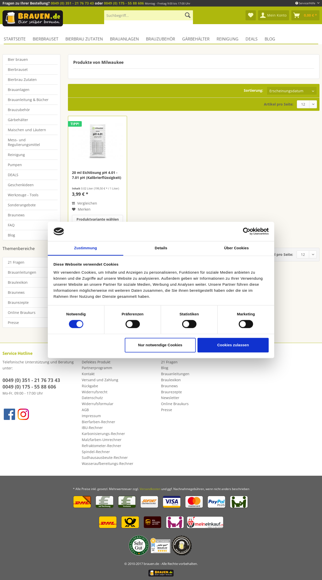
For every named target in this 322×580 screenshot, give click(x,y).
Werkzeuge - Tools (23, 194)
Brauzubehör (19, 109)
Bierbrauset (18, 69)
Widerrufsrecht (94, 392)
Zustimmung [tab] (85, 248)
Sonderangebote (22, 205)
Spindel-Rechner (96, 451)
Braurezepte (18, 302)
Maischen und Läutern (27, 129)
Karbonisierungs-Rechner (103, 433)
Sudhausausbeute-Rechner (105, 457)
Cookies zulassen (233, 345)
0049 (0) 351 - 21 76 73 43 (72, 3)
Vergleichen (84, 203)
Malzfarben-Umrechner (102, 439)
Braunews (16, 215)
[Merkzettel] (251, 15)
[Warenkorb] (305, 15)
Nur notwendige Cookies (160, 345)
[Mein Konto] (273, 15)
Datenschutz (92, 397)
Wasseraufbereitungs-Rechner (107, 463)
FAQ (11, 225)
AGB (85, 409)
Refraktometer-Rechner (101, 445)
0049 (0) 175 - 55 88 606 (124, 3)
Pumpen (15, 164)
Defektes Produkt (96, 362)
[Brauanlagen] (124, 39)
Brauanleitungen (22, 272)
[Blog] (270, 39)
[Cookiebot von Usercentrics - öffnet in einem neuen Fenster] (247, 231)
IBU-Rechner (92, 427)
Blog (11, 235)
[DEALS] (251, 39)
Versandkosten (150, 489)
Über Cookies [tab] (236, 248)
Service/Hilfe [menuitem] (305, 3)
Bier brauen (18, 59)
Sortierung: (253, 90)
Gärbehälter (18, 119)
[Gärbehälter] (196, 39)
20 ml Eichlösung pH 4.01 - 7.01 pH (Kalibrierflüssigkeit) (96, 175)
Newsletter (170, 397)
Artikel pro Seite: (278, 104)
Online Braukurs (21, 312)
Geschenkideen (21, 184)
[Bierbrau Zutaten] (84, 39)
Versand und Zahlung (100, 379)
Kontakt (88, 373)
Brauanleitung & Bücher (28, 99)
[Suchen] (187, 15)
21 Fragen (16, 262)
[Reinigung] (227, 39)
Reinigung (16, 154)
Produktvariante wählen (97, 219)
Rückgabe (90, 385)
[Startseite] (16, 39)
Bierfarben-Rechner (98, 421)
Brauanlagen (18, 89)
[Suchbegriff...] (148, 15)
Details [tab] (161, 248)
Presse (13, 322)
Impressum (91, 415)
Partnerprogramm (97, 367)
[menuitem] (148, 17)
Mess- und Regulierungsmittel (24, 142)
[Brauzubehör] (160, 39)
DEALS (13, 174)
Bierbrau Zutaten (22, 79)
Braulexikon (18, 282)
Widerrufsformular (97, 403)
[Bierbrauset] (45, 39)
